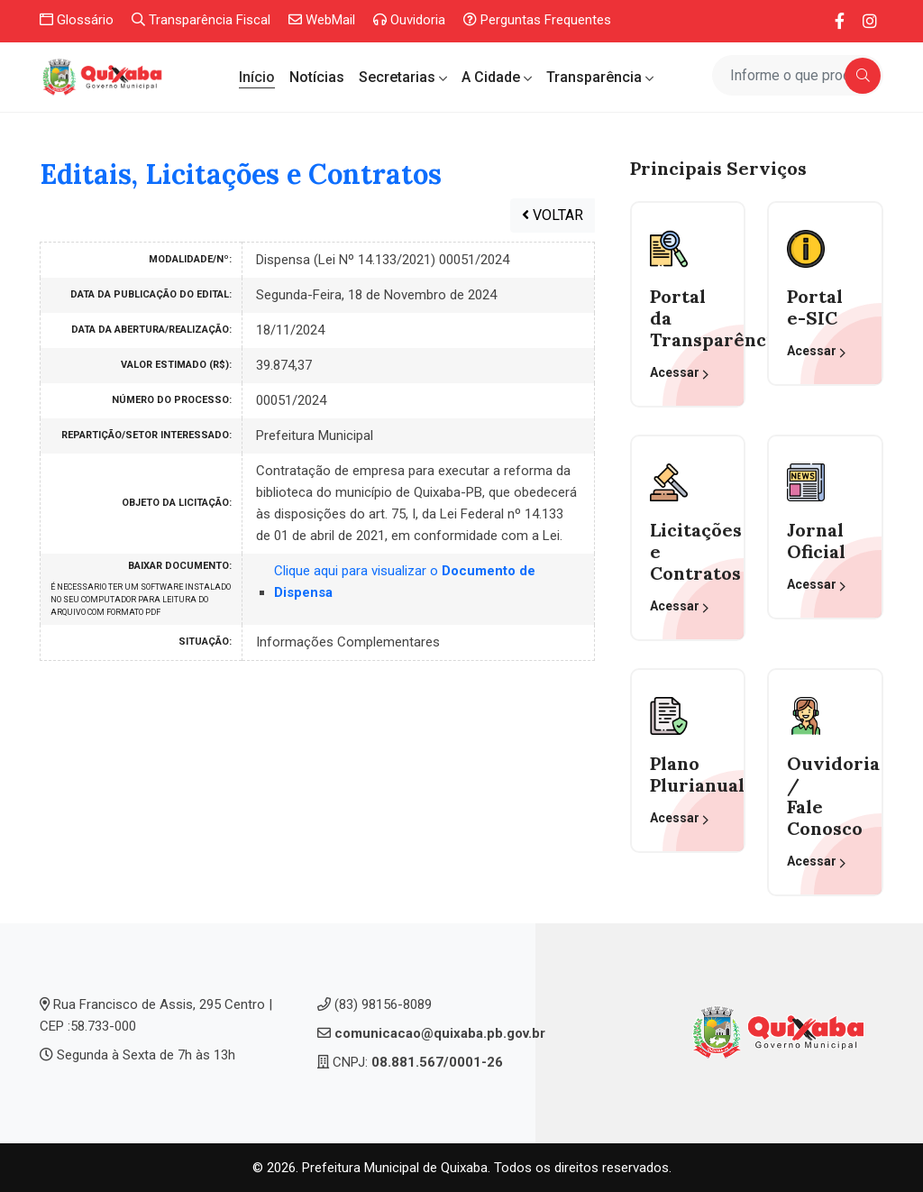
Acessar (679, 373)
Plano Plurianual (688, 774)
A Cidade (493, 77)
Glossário (77, 20)
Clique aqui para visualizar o (404, 582)
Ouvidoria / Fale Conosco (825, 796)
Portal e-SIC (815, 307)
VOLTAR (552, 215)
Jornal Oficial (816, 541)
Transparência (595, 77)
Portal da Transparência (688, 318)
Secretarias (399, 77)
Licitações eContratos (688, 551)
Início (257, 77)
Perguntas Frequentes (537, 20)
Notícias (316, 77)
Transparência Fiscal (201, 20)
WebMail (321, 20)
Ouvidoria (409, 20)
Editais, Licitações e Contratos (241, 174)
